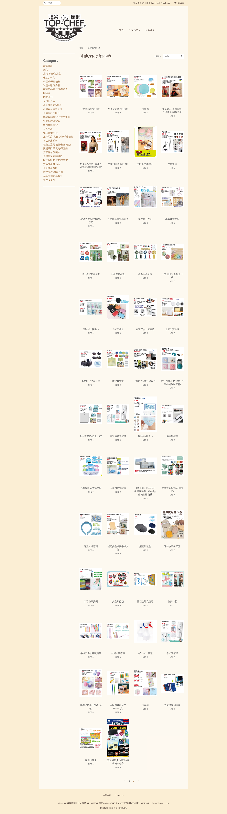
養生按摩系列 (50, 140)
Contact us (119, 795)
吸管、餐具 (49, 77)
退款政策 (123, 808)
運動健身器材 (50, 168)
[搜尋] (52, 3)
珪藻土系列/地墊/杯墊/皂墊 (57, 144)
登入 (135, 3)
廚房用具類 (49, 101)
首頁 (121, 30)
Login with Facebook (160, 3)
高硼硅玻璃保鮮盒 (52, 105)
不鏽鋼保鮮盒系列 (52, 109)
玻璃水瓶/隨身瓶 (51, 85)
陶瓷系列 (48, 97)
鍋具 (45, 69)
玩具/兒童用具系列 (52, 176)
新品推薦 (48, 65)
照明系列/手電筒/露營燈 (55, 148)
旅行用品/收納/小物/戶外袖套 (58, 136)
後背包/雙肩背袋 (51, 121)
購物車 (181, 3)
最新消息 (150, 30)
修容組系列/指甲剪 (52, 156)
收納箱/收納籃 (50, 132)
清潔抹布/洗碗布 (51, 152)
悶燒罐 (46, 93)
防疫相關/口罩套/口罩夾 (55, 160)
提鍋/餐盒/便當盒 (52, 73)
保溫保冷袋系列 (51, 113)
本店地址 (107, 795)
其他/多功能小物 (51, 164)
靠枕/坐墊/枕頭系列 (53, 172)
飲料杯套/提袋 (50, 125)
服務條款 (104, 808)
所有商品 (134, 30)
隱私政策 (113, 808)
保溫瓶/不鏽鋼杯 (51, 81)
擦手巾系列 (49, 180)
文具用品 (48, 129)
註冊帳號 (146, 3)
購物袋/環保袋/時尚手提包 (56, 117)
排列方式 (158, 56)
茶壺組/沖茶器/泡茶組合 (55, 89)
